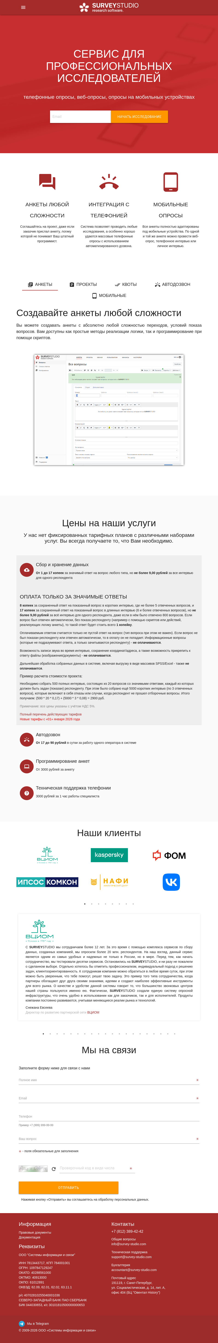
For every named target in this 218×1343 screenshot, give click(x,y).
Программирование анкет (63, 761)
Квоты (129, 284)
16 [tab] (147, 1034)
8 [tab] (133, 904)
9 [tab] (98, 1034)
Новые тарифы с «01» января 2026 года (50, 719)
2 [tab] (91, 904)
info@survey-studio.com (129, 1244)
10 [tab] (105, 1034)
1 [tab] (84, 904)
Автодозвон (176, 284)
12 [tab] (119, 1034)
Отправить (48, 1188)
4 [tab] (105, 904)
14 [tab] (133, 1034)
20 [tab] (174, 1034)
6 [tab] (119, 904)
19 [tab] (167, 1034)
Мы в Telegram (34, 1324)
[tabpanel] (47, 873)
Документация (29, 1237)
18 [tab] (161, 1034)
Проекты (87, 284)
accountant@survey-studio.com (134, 1270)
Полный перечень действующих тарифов (51, 714)
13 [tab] (126, 1034)
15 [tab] (140, 1034)
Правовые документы (35, 1232)
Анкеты (43, 284)
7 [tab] (126, 904)
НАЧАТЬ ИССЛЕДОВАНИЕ (139, 117)
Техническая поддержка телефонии (73, 787)
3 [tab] (98, 904)
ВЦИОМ (93, 1012)
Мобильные (112, 295)
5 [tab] (112, 904)
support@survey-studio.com (132, 1257)
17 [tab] (154, 1034)
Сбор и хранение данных (62, 564)
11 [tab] (112, 1034)
